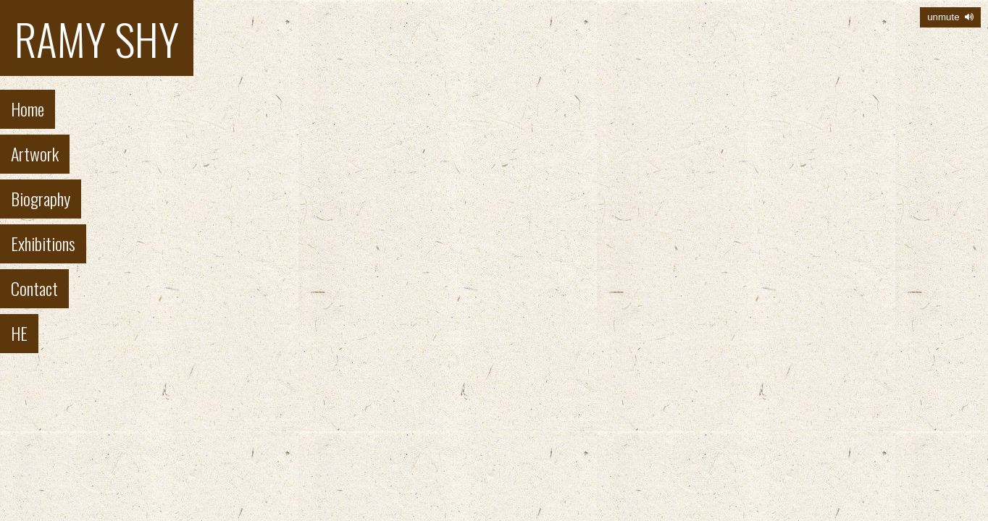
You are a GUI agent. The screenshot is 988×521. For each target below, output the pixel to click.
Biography (40, 198)
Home (27, 109)
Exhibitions (43, 243)
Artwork (35, 153)
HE (19, 333)
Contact (34, 288)
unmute (950, 17)
